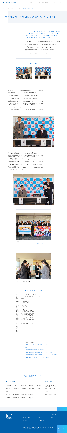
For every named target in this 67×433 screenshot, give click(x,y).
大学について (23, 2)
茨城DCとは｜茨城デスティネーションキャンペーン (37, 344)
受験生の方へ (40, 414)
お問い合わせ (45, 428)
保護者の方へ (40, 417)
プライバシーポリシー (54, 414)
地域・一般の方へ (41, 420)
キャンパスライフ (60, 2)
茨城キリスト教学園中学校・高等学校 (48, 427)
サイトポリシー (53, 415)
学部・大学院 (30, 2)
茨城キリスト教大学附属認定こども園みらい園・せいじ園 (32, 428)
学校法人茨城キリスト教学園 (36, 427)
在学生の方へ (40, 415)
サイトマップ (53, 417)
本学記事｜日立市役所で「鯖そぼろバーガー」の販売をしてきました (40, 357)
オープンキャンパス (61, 428)
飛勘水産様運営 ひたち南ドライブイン (42, 243)
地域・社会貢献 (52, 2)
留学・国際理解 (45, 2)
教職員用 (24, 427)
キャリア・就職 (37, 2)
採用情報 (28, 427)
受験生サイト (60, 430)
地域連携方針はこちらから (35, 398)
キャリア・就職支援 (26, 417)
